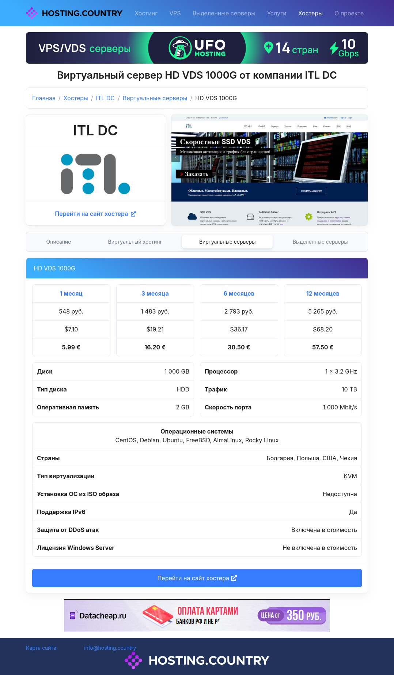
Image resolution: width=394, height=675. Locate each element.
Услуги (277, 13)
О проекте (349, 13)
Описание (58, 242)
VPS (175, 13)
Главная (44, 98)
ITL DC (105, 98)
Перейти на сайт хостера (95, 213)
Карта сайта (41, 648)
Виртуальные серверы (155, 98)
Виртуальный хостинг (135, 242)
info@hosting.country (110, 648)
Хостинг (146, 13)
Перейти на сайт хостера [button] (196, 578)
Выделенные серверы (224, 13)
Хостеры (310, 13)
